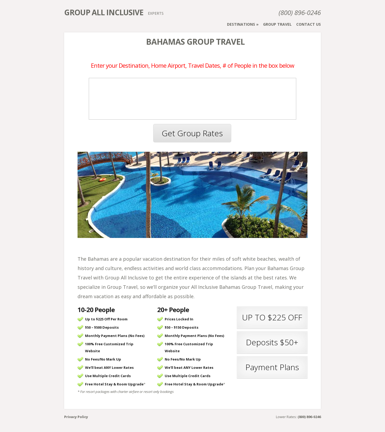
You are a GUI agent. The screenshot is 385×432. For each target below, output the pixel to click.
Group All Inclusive (103, 12)
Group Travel (277, 24)
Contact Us (308, 24)
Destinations (241, 24)
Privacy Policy (76, 416)
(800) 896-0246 (300, 12)
